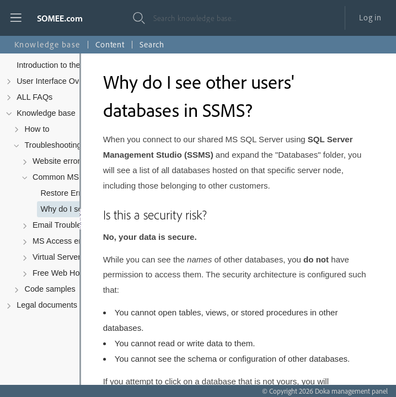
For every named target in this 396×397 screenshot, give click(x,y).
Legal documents (47, 305)
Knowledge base (46, 113)
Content (110, 44)
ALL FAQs (34, 97)
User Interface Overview (59, 81)
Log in (370, 17)
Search (152, 44)
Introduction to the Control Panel (74, 65)
